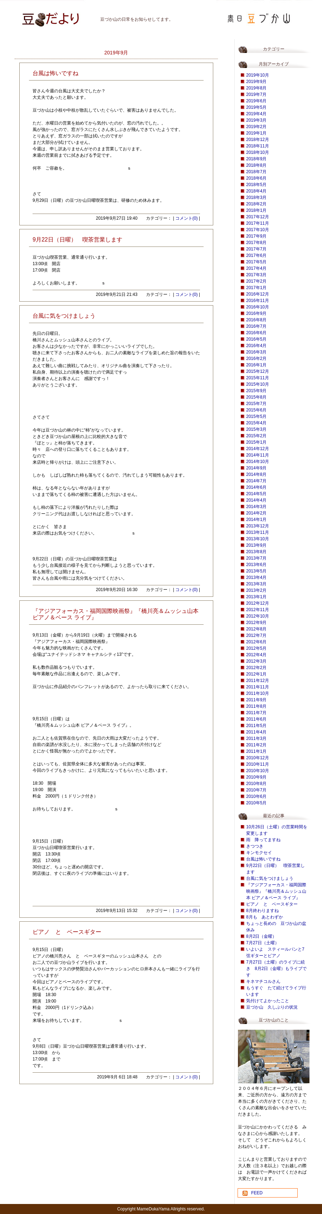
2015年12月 (257, 371)
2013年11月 (257, 532)
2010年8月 (256, 783)
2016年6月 (256, 332)
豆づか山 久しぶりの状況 (272, 1007)
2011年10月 (257, 693)
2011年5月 (256, 725)
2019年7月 (256, 94)
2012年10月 (257, 616)
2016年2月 (256, 358)
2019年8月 (256, 88)
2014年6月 (256, 487)
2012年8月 (256, 629)
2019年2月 (256, 126)
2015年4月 (256, 422)
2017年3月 (256, 274)
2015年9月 (256, 390)
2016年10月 (257, 306)
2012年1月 (256, 674)
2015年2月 (256, 435)
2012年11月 (257, 609)
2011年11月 (257, 686)
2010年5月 (256, 802)
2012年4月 (256, 654)
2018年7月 (256, 171)
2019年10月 (257, 75)
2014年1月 (256, 519)
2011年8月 (256, 706)
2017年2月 (256, 281)
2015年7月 (256, 403)
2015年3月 (256, 429)
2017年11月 (257, 223)
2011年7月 (256, 712)
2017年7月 (256, 249)
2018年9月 (256, 158)
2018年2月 (256, 203)
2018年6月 (256, 178)
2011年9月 (256, 699)
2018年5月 (256, 184)
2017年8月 (256, 242)
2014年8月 (256, 474)
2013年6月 (256, 564)
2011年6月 (256, 719)
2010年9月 (256, 777)
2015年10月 (257, 384)
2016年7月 (256, 326)
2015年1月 (256, 442)
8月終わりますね (262, 910)
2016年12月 (257, 294)
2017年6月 (256, 255)
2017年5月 (256, 261)
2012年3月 (256, 661)
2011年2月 (256, 744)
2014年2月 (256, 513)
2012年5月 (256, 648)
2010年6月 (256, 796)
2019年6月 (256, 100)
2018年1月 (256, 210)
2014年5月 (256, 493)
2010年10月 (257, 770)
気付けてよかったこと (267, 1000)
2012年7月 (256, 635)
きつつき (254, 846)
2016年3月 (256, 352)
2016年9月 (256, 313)
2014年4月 (256, 500)
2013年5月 (256, 571)
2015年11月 (257, 377)
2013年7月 (256, 558)
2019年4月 (256, 113)
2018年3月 (256, 197)
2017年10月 (257, 229)
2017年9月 (256, 236)
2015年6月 (256, 410)
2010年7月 (256, 790)
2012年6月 (256, 641)
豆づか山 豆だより (41, 16)
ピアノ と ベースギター (272, 904)
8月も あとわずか (264, 917)
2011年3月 (256, 738)
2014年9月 (256, 468)
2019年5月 (256, 107)
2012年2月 (256, 667)
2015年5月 (256, 416)
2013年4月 (256, 577)
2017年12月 (257, 216)
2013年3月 (256, 583)
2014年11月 (257, 455)
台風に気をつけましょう (269, 878)
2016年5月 (256, 339)
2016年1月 (256, 364)
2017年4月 (256, 268)
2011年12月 (257, 680)
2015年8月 (256, 397)
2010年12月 (257, 757)
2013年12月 (257, 525)
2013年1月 (256, 596)
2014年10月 (257, 461)
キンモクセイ (259, 852)
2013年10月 (257, 538)
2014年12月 (257, 448)
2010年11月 (257, 764)
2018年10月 (257, 152)
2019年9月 (256, 81)
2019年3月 (256, 120)
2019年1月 (256, 133)
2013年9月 (256, 545)
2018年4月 (256, 191)
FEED (257, 1192)
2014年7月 (256, 480)
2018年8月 (256, 165)
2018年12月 (257, 139)
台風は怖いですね (263, 859)
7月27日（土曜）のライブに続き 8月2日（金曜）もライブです (276, 968)
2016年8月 (256, 319)
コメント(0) (186, 218)
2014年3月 (256, 506)
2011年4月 (256, 732)
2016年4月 (256, 345)
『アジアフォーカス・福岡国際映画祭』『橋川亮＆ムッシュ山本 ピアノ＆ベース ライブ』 (276, 891)
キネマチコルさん (263, 981)
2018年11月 (257, 145)
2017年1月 (256, 287)
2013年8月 (256, 551)
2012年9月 (256, 622)
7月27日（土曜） (262, 942)
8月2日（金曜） (261, 936)
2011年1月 (256, 751)
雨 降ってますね (263, 839)
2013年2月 (256, 590)
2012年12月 (257, 603)
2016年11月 (257, 300)
